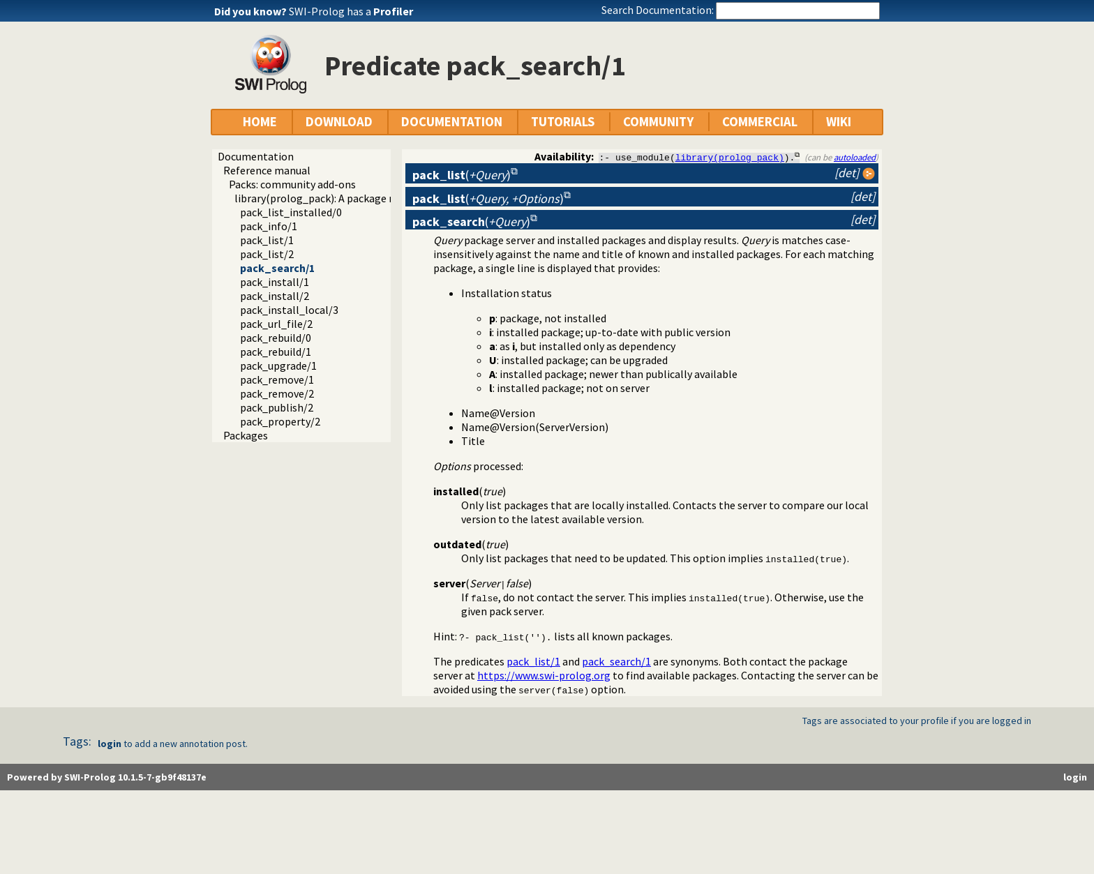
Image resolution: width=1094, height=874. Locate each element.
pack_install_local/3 (289, 310)
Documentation (256, 156)
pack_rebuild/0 (275, 338)
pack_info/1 (268, 226)
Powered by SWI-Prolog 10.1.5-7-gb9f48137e (107, 777)
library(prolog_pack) (729, 157)
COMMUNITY (658, 122)
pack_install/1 (274, 282)
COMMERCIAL (759, 122)
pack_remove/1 (277, 379)
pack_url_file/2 (276, 324)
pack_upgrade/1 (278, 365)
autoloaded (855, 157)
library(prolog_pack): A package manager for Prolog (359, 198)
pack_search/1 (277, 268)
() (461, 175)
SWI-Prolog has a (351, 11)
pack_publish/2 (276, 407)
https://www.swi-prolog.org (543, 675)
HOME (260, 122)
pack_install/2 (274, 296)
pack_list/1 (267, 240)
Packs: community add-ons (292, 184)
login (109, 743)
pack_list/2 (267, 254)
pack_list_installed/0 (291, 212)
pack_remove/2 (277, 393)
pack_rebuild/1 (275, 352)
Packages (245, 435)
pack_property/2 (280, 421)
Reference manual (266, 170)
